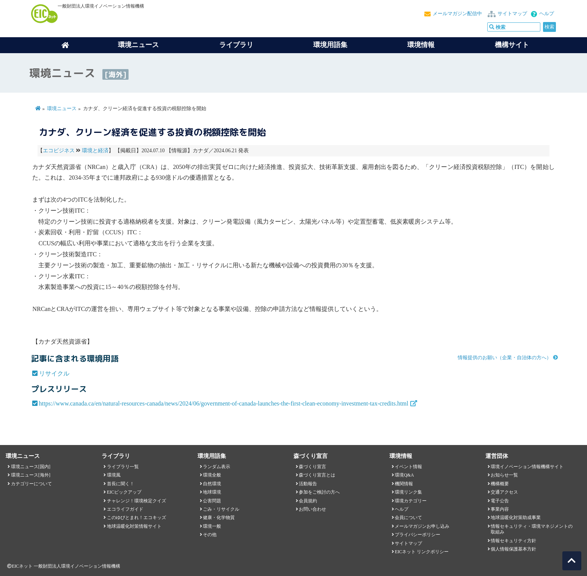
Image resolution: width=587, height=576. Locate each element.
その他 (210, 534)
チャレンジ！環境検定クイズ (136, 500)
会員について (408, 517)
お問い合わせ (312, 509)
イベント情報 (408, 466)
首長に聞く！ (120, 483)
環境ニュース (62, 108)
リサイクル (54, 373)
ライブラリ (236, 45)
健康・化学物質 (219, 517)
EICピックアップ (124, 492)
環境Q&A (404, 475)
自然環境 (212, 483)
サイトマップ (512, 13)
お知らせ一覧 (504, 475)
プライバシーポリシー (417, 534)
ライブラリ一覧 (123, 466)
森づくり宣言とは (317, 475)
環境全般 (212, 475)
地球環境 (212, 492)
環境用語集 (330, 45)
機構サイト (512, 45)
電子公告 (500, 500)
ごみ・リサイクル (221, 509)
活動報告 (308, 483)
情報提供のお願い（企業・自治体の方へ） (504, 357)
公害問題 (212, 500)
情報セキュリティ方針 (513, 540)
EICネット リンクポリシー (422, 551)
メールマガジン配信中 (457, 13)
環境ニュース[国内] (30, 466)
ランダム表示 (216, 466)
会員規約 (308, 500)
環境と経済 (95, 150)
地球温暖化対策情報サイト (134, 526)
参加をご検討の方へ (319, 492)
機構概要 (500, 483)
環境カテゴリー (411, 500)
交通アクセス (504, 492)
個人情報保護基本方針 (513, 549)
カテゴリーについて (31, 483)
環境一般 (212, 526)
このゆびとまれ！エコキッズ (136, 517)
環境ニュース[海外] (30, 475)
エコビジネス (59, 150)
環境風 (114, 475)
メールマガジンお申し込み (422, 526)
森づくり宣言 (312, 466)
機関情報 (404, 483)
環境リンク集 (408, 492)
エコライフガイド (125, 509)
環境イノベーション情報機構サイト (527, 466)
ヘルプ (546, 13)
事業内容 (500, 509)
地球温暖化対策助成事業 (516, 517)
